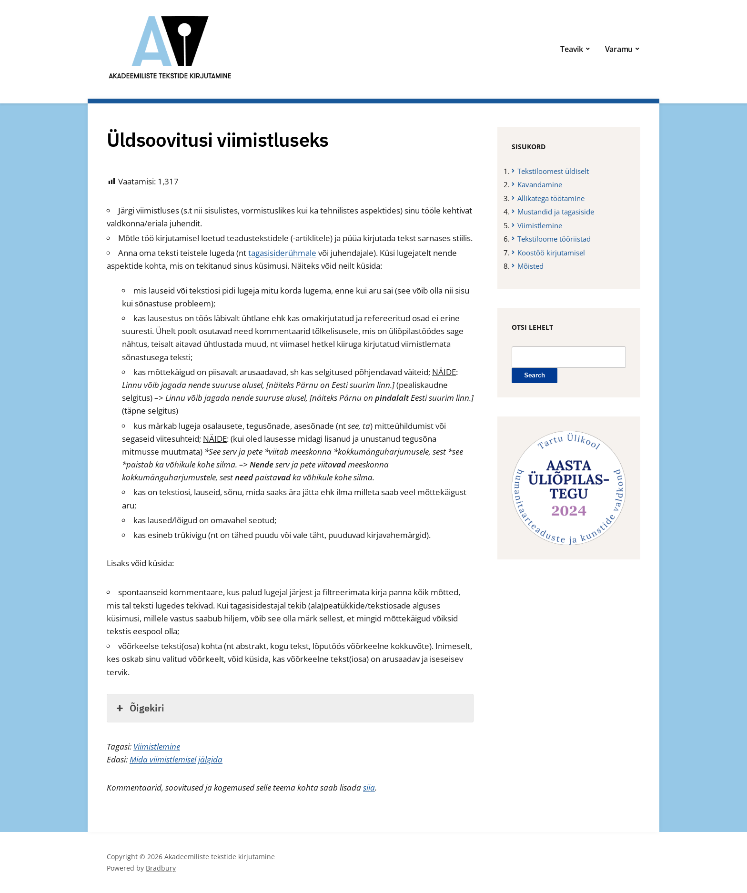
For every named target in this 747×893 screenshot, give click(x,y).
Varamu (619, 49)
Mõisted (530, 266)
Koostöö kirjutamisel (551, 252)
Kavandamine (539, 184)
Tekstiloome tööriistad (554, 239)
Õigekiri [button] (139, 708)
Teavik (571, 49)
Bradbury (161, 868)
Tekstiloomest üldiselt (553, 171)
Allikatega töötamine (551, 198)
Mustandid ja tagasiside (555, 211)
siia (369, 787)
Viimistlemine (156, 746)
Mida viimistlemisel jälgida (176, 759)
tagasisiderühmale (282, 252)
